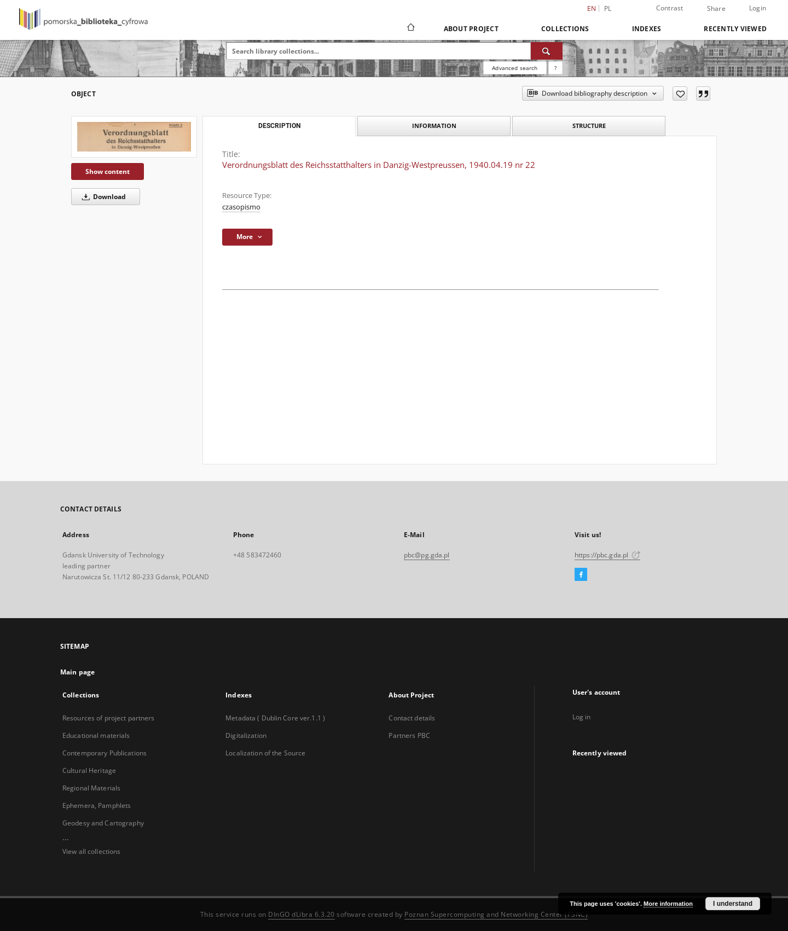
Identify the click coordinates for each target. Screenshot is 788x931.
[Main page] (410, 28)
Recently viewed (735, 28)
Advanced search (514, 68)
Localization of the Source (265, 753)
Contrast (669, 8)
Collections (565, 28)
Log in (581, 716)
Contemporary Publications (104, 753)
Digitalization (245, 735)
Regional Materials (91, 788)
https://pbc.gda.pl (607, 555)
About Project (471, 28)
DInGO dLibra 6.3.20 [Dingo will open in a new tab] (301, 914)
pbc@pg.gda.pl (427, 555)
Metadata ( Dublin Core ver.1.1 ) (275, 718)
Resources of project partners (108, 718)
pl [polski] (608, 8)
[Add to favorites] (680, 93)
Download (102, 196)
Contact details (412, 718)
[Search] (547, 51)
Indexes (647, 28)
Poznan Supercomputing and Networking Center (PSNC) (496, 914)
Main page (77, 672)
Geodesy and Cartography (103, 823)
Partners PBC (409, 735)
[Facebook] (581, 575)
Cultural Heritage (89, 770)
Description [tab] (279, 126)
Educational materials (96, 735)
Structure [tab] (589, 125)
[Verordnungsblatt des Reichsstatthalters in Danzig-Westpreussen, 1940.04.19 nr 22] (134, 137)
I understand (732, 903)
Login (757, 8)
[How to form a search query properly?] (555, 67)
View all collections (91, 851)
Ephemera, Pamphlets (96, 805)
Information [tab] (434, 125)
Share (716, 8)
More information (668, 903)
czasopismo (241, 207)
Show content (107, 171)
